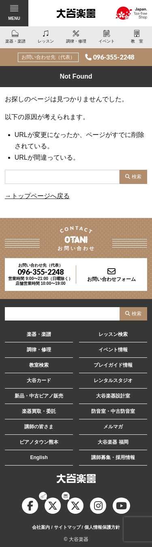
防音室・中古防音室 (113, 411)
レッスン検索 (113, 334)
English (38, 457)
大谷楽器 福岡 (113, 442)
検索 (136, 176)
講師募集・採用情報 (113, 457)
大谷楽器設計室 (113, 396)
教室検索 (39, 365)
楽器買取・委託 (39, 411)
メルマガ (113, 426)
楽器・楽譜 (39, 334)
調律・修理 (39, 350)
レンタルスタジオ (113, 380)
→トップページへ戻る (37, 195)
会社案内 (41, 527)
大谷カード (39, 380)
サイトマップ (67, 527)
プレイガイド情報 (113, 365)
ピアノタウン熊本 (38, 442)
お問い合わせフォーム (111, 279)
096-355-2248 (113, 57)
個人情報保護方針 (102, 527)
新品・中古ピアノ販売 (39, 396)
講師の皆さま (39, 426)
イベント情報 (113, 350)
